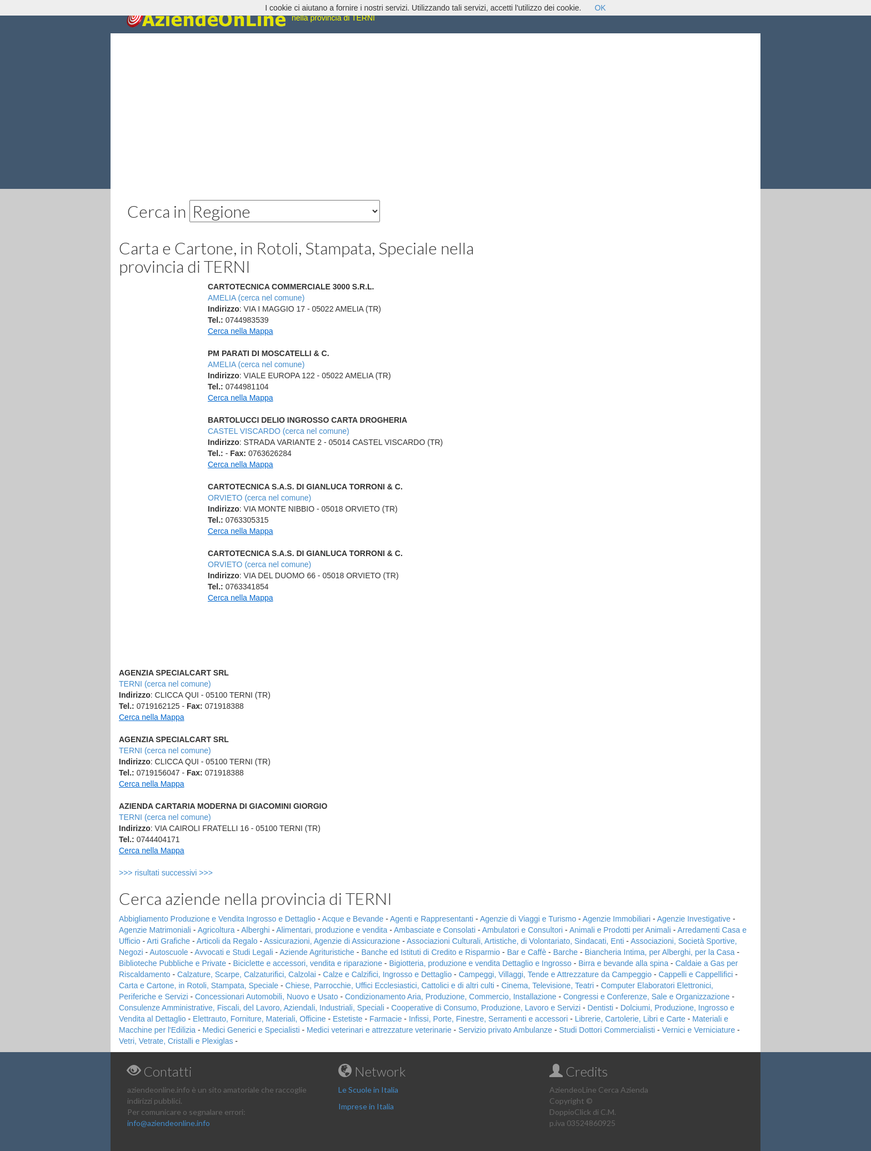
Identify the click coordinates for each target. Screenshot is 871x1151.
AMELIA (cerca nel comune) (256, 297)
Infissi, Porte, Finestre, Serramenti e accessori (488, 1018)
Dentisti (601, 1007)
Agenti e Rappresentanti (431, 918)
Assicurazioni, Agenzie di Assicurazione (332, 941)
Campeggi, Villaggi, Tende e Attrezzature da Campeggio (555, 974)
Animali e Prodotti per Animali (620, 929)
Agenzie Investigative (693, 918)
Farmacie (385, 1018)
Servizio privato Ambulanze (505, 1029)
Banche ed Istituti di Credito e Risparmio (430, 952)
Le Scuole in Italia (368, 1089)
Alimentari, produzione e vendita (331, 929)
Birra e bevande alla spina (623, 963)
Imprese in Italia (366, 1106)
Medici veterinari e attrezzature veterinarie (379, 1029)
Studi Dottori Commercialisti (607, 1029)
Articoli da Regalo (227, 941)
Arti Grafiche (168, 941)
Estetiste (348, 1018)
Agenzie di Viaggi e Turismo (528, 918)
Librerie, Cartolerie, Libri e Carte (630, 1018)
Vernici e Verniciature (698, 1029)
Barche (565, 952)
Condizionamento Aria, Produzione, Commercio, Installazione (451, 996)
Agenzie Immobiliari (616, 918)
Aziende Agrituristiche (316, 952)
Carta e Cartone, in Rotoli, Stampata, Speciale (198, 985)
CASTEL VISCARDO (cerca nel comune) (278, 431)
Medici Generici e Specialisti (251, 1029)
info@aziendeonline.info (168, 1123)
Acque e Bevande (353, 918)
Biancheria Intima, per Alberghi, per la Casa (659, 952)
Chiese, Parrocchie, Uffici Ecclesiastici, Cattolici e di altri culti (390, 985)
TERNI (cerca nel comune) (165, 683)
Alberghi (255, 929)
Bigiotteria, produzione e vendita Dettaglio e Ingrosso (480, 963)
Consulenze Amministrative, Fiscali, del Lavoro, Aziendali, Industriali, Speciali (251, 1007)
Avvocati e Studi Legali (233, 952)
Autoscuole (168, 952)
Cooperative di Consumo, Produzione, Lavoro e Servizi (485, 1007)
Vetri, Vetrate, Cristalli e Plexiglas (176, 1041)
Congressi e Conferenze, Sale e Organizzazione (646, 996)
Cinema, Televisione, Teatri (547, 985)
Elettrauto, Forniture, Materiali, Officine (259, 1018)
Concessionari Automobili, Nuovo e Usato (266, 996)
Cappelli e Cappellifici (695, 974)
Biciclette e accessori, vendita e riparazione (307, 963)
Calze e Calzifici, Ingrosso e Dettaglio (387, 974)
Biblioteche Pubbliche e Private (172, 963)
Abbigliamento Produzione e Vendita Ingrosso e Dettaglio (217, 918)
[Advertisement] (435, 111)
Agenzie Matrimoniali (155, 929)
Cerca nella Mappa (240, 331)
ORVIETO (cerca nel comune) (259, 497)
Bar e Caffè (527, 952)
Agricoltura (216, 929)
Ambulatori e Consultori (522, 929)
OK (599, 7)
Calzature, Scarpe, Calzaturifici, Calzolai (246, 974)
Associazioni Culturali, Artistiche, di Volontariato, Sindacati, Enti (515, 941)
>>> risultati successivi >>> (184, 872)
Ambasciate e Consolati (434, 929)
